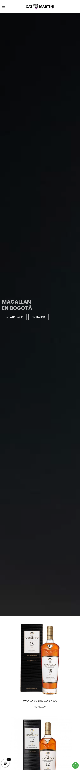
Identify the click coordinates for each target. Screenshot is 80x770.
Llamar (38, 317)
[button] (3, 6)
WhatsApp (14, 317)
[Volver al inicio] (40, 6)
